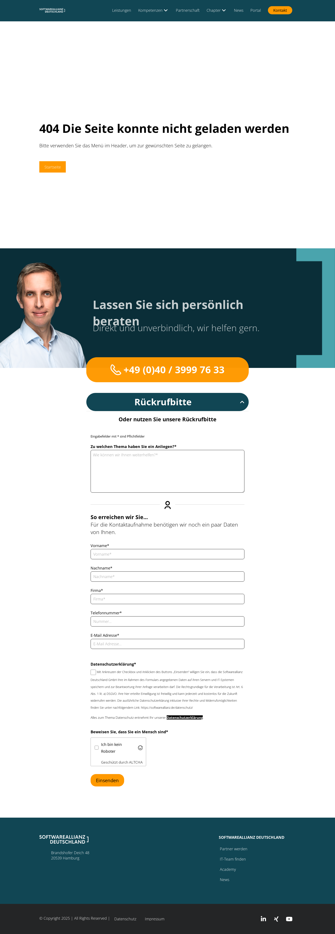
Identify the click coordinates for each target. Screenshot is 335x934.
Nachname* (101, 568)
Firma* (97, 590)
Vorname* (100, 545)
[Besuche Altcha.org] (140, 748)
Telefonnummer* (106, 612)
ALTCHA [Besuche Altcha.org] (136, 762)
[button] (167, 402)
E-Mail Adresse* (105, 635)
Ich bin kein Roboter (111, 748)
